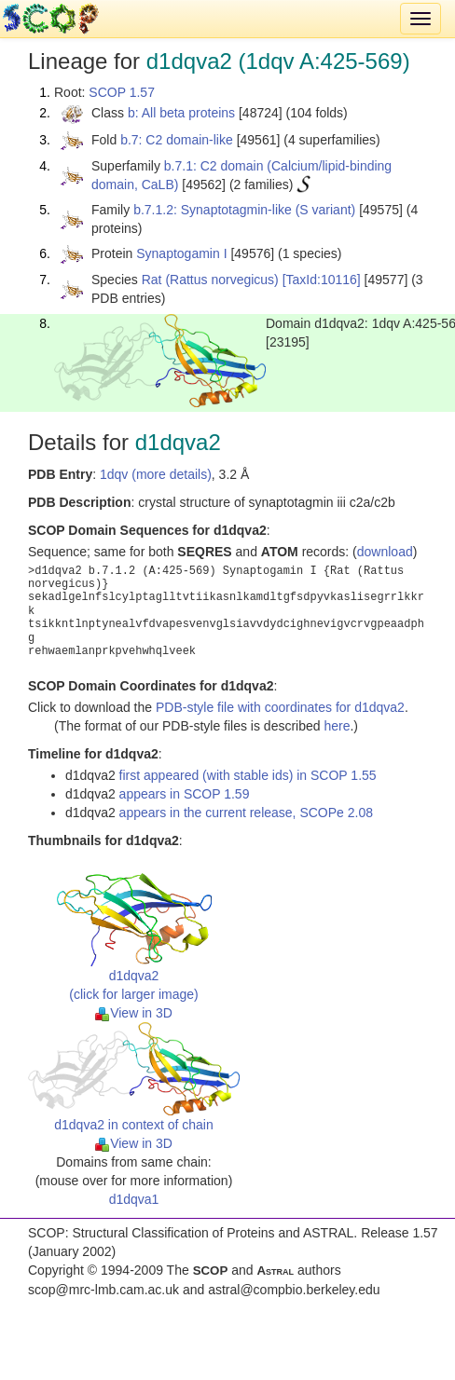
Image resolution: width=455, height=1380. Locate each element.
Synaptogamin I (181, 253)
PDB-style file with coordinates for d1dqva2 (280, 707)
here (337, 725)
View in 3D (133, 1012)
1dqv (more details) (156, 474)
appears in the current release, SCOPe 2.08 (246, 812)
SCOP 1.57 (122, 92)
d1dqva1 (134, 1199)
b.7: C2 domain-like (176, 139)
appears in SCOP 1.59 (184, 793)
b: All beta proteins (181, 112)
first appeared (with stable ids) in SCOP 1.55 (248, 775)
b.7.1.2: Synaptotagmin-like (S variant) (244, 209)
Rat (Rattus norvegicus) (210, 279)
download (385, 551)
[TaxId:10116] (322, 279)
